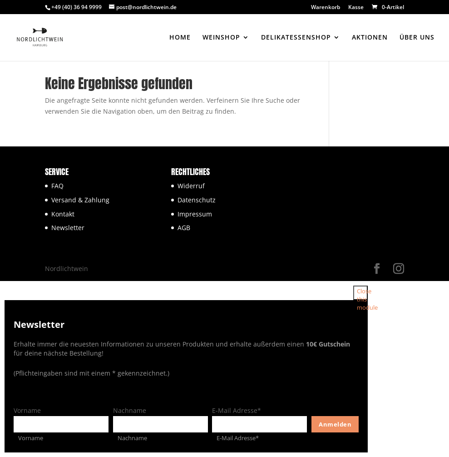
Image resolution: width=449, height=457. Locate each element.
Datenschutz (197, 200)
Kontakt (62, 214)
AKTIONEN (370, 37)
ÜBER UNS (417, 37)
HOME (180, 37)
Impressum (195, 214)
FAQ (57, 185)
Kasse (356, 8)
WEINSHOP (221, 37)
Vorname (27, 410)
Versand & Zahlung (80, 200)
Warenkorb (325, 8)
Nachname (129, 410)
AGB (184, 227)
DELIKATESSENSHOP (296, 37)
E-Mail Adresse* (236, 410)
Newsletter (67, 227)
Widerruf (191, 185)
